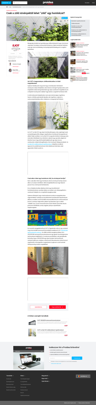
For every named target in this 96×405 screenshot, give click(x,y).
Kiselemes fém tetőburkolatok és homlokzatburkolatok (80, 31)
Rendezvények (24, 390)
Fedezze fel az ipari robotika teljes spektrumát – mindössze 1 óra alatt (80, 70)
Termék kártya (48, 322)
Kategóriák (5, 2)
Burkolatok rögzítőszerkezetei (80, 21)
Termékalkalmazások (17, 7)
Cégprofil (15, 49)
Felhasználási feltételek (84, 402)
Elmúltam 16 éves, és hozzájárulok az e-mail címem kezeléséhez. (64, 361)
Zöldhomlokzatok (80, 23)
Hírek (10, 7)
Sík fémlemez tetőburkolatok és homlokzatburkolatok (80, 35)
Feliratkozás (77, 358)
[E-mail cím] (60, 358)
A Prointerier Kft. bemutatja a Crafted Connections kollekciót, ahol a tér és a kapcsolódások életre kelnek (80, 53)
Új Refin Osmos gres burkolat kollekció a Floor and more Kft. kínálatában (80, 45)
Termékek (9, 375)
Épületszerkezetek (11, 390)
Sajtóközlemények (24, 395)
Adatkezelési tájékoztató (56, 363)
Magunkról (45, 375)
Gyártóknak (45, 381)
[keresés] (20, 2)
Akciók (22, 392)
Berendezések (9, 384)
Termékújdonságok (25, 379)
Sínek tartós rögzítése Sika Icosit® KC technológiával (80, 62)
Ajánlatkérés (38, 307)
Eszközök (8, 379)
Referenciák (23, 387)
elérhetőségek (15, 66)
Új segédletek (23, 381)
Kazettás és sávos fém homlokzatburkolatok (80, 27)
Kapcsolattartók (57, 307)
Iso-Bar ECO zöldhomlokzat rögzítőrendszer (40, 144)
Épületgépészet (10, 381)
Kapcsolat (45, 378)
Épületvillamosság (10, 387)
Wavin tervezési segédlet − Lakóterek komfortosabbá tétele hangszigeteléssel (80, 79)
